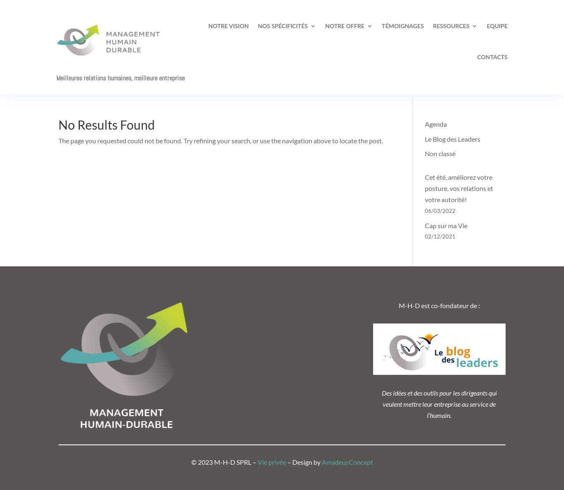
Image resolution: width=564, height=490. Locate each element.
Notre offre (344, 25)
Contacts (492, 56)
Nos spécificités (283, 25)
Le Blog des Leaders (452, 139)
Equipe (497, 25)
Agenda (436, 124)
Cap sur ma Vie (446, 225)
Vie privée (272, 462)
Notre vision (228, 25)
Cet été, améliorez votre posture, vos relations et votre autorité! (459, 188)
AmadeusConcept (347, 462)
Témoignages (403, 25)
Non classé (440, 153)
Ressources (451, 25)
